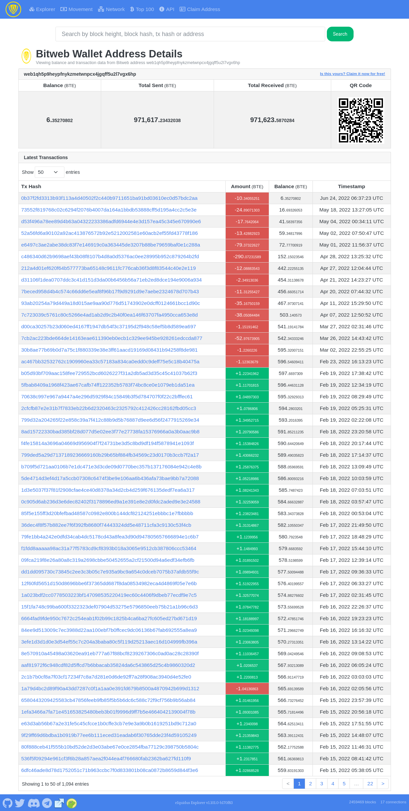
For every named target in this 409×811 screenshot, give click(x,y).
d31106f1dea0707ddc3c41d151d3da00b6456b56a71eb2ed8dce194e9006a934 (111, 280)
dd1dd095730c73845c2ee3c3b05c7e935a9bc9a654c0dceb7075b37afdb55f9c (110, 571)
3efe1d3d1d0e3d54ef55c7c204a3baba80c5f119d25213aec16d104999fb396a (109, 642)
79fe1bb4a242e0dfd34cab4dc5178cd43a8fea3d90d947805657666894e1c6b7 (110, 536)
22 (370, 783)
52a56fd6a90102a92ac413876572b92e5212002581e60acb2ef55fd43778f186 (109, 233)
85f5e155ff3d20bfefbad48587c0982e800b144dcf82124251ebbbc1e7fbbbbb (107, 513)
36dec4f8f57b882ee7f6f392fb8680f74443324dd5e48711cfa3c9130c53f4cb (106, 525)
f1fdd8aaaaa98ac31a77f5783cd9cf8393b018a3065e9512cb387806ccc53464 (109, 548)
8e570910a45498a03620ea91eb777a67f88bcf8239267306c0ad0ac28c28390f (110, 653)
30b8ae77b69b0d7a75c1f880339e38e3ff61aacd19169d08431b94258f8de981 (109, 350)
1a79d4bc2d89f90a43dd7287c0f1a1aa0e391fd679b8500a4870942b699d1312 (110, 688)
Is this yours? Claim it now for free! (352, 73)
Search (340, 34)
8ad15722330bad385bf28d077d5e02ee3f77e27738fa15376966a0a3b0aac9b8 (110, 431)
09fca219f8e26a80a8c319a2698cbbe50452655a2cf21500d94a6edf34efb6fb (108, 560)
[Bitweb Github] (7, 802)
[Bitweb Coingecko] (71, 802)
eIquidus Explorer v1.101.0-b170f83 (204, 802)
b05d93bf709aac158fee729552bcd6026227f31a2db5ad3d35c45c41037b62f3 (109, 373)
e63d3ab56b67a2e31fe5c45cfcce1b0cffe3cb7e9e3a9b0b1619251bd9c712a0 (108, 723)
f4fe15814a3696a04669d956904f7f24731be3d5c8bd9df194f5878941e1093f (107, 443)
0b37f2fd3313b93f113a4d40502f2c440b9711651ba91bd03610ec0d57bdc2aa (109, 198)
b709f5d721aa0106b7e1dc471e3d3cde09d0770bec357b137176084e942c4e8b (111, 466)
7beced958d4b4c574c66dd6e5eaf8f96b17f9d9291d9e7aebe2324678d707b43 (110, 291)
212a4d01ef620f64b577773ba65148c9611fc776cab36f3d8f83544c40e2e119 (108, 268)
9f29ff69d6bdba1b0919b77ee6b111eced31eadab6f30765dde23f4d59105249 (109, 735)
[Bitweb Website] (59, 802)
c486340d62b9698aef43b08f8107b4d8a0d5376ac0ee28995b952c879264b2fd (110, 256)
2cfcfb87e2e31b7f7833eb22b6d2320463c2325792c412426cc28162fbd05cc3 (108, 408)
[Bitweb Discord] (33, 802)
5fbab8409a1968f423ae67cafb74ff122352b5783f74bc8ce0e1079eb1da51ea (108, 385)
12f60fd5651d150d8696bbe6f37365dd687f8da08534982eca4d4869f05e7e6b (109, 583)
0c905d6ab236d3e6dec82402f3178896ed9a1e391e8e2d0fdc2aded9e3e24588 (111, 501)
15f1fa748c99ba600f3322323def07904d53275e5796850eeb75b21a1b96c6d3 (109, 607)
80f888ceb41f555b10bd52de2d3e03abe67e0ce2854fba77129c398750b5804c (110, 747)
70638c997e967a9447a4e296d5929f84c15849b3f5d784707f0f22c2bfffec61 (107, 396)
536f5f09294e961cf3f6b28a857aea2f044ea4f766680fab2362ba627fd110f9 (106, 758)
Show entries (51, 171)
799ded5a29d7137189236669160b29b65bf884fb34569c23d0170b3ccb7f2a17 (110, 455)
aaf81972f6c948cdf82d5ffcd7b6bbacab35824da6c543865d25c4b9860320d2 (108, 665)
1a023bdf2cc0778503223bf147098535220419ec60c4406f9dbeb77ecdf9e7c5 (109, 595)
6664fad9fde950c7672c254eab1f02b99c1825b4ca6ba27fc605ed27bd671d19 (109, 618)
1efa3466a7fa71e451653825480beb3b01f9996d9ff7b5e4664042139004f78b (108, 712)
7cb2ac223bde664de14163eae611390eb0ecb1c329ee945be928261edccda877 (112, 338)
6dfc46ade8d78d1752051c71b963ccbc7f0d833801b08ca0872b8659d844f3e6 (109, 770)
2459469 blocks (362, 802)
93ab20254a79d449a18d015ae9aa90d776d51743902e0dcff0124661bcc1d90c (110, 303)
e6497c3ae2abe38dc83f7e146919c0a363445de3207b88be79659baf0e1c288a (110, 245)
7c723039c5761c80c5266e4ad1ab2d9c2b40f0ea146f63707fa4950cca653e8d (109, 315)
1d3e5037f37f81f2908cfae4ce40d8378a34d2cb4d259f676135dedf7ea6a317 (108, 490)
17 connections (393, 802)
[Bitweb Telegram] (47, 802)
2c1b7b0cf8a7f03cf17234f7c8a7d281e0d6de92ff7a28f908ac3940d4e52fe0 (106, 677)
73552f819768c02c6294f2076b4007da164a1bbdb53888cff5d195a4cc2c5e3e (109, 210)
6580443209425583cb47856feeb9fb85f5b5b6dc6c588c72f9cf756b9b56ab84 (108, 700)
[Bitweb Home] (13, 9)
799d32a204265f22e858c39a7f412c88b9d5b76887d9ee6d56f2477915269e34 (110, 420)
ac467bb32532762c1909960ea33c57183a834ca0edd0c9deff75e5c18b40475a (110, 361)
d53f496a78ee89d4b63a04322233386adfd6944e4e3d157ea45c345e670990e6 (111, 221)
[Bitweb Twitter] (20, 802)
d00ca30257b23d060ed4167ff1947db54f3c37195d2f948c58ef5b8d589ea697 (108, 326)
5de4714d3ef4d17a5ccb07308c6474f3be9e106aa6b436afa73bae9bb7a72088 (110, 478)
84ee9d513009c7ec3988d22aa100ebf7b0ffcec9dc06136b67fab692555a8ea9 (109, 630)
